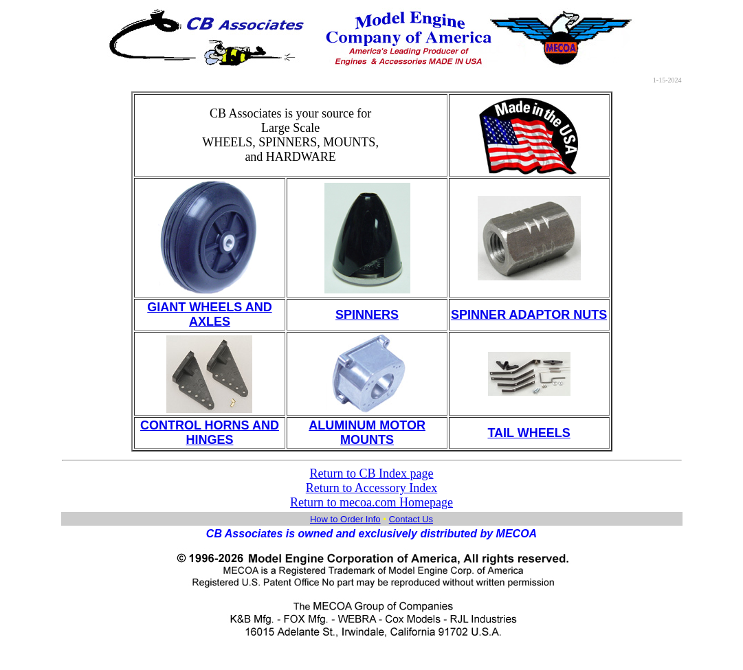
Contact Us (411, 519)
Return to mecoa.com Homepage (371, 502)
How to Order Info (345, 519)
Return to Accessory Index (371, 488)
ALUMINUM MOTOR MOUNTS (367, 432)
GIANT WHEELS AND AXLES (209, 314)
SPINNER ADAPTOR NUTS (529, 315)
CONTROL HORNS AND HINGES (209, 432)
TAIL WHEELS (528, 433)
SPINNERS (367, 315)
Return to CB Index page (372, 473)
